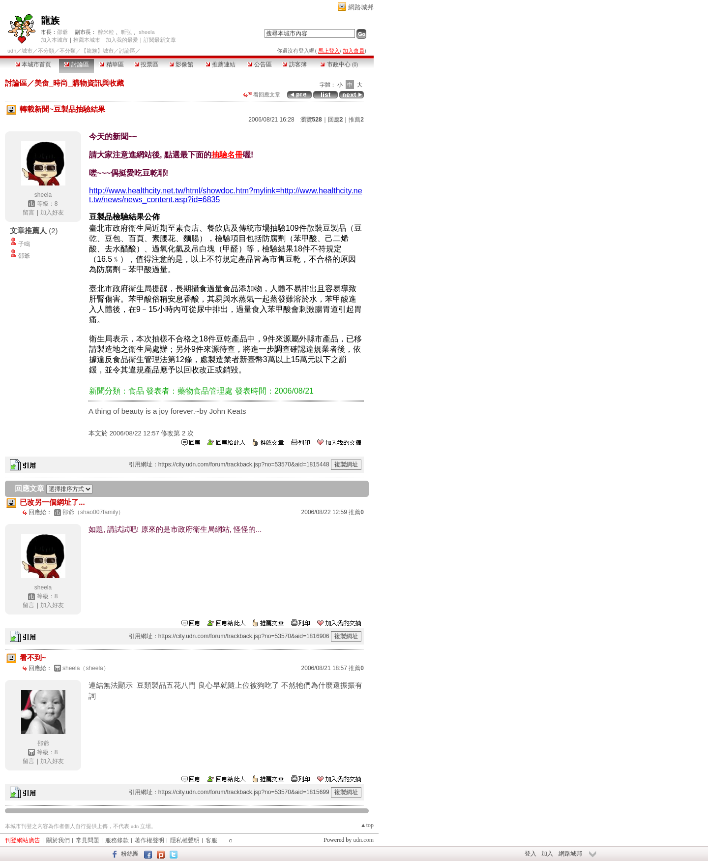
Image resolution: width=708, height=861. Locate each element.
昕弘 (126, 32)
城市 (27, 51)
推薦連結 (221, 64)
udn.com (363, 839)
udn (11, 51)
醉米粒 (106, 32)
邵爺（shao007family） (93, 512)
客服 (211, 840)
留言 (28, 212)
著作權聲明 (149, 840)
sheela (146, 32)
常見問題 (87, 840)
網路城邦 (361, 7)
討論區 (76, 64)
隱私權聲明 (185, 840)
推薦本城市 (86, 40)
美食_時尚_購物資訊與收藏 (79, 83)
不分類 (46, 51)
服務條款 (117, 840)
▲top (367, 825)
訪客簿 (294, 64)
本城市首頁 (33, 64)
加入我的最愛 (122, 40)
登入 (530, 853)
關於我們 (58, 840)
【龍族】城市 (97, 51)
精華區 (111, 64)
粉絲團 (130, 853)
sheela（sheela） (85, 668)
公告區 (259, 64)
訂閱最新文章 (160, 40)
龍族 (50, 20)
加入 (547, 853)
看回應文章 (261, 94)
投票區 (146, 64)
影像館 (181, 64)
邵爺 (62, 32)
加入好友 (52, 212)
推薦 (356, 119)
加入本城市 (54, 40)
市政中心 (339, 64)
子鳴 (24, 244)
